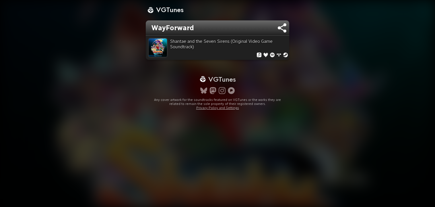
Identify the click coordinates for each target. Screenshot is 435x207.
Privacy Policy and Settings (217, 118)
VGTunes (165, 10)
